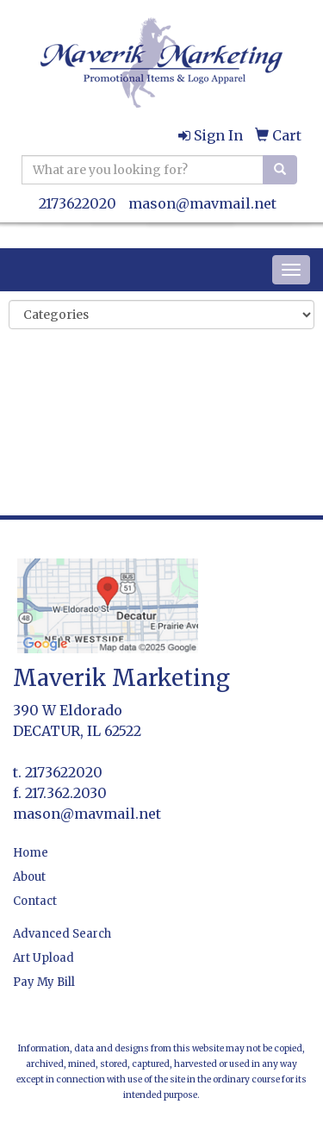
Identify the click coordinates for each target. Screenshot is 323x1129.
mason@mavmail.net (202, 203)
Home (30, 852)
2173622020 (77, 203)
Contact (35, 901)
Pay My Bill (44, 982)
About (29, 877)
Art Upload (43, 958)
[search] (280, 169)
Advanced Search (62, 933)
